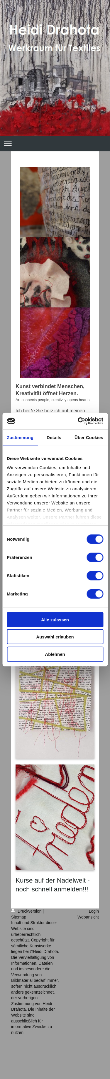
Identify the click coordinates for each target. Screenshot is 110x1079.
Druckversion (27, 911)
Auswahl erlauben (55, 636)
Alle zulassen (55, 619)
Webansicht (88, 917)
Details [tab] (54, 437)
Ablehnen (55, 653)
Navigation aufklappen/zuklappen (55, 143)
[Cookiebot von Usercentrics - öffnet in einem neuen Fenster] (78, 421)
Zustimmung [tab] (20, 437)
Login (94, 911)
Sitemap (18, 917)
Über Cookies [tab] (89, 437)
